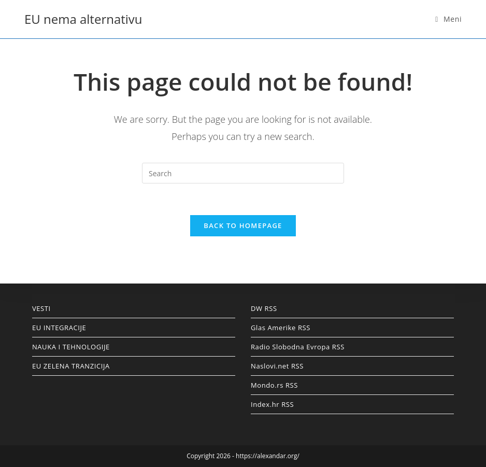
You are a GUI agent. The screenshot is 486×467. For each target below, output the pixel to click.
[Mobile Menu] (448, 19)
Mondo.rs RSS (274, 385)
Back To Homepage (243, 225)
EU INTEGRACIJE (59, 327)
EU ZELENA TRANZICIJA (71, 366)
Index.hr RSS (272, 404)
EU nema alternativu (83, 18)
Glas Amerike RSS (280, 327)
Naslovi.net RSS (277, 366)
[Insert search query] (243, 173)
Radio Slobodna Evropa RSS (298, 346)
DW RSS (264, 308)
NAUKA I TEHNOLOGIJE (71, 346)
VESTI (41, 308)
